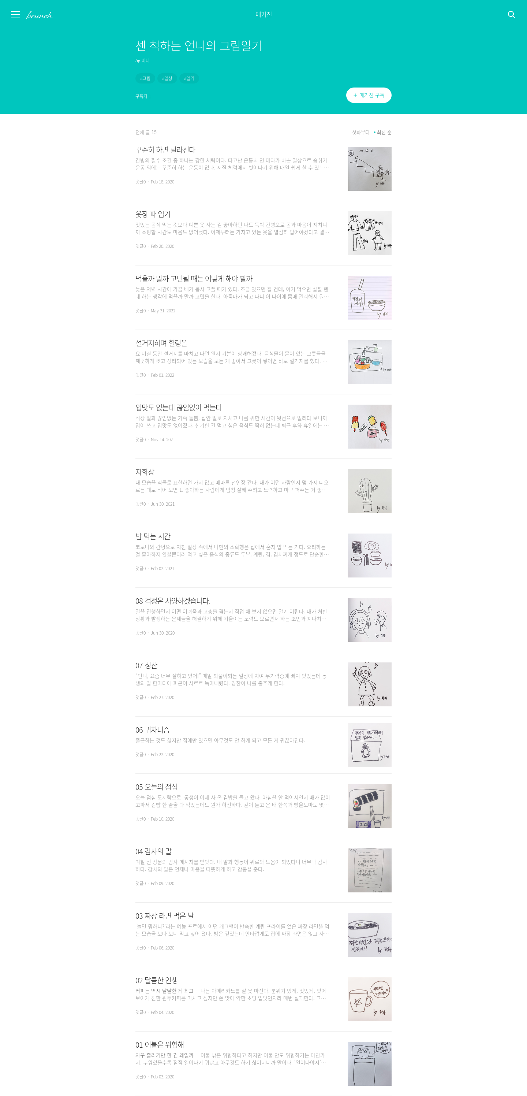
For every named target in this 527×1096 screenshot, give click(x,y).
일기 (190, 78)
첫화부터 (361, 132)
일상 (168, 78)
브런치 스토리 (46, 15)
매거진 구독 (372, 95)
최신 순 (384, 132)
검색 (512, 15)
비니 (146, 60)
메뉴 (16, 14)
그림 (146, 78)
